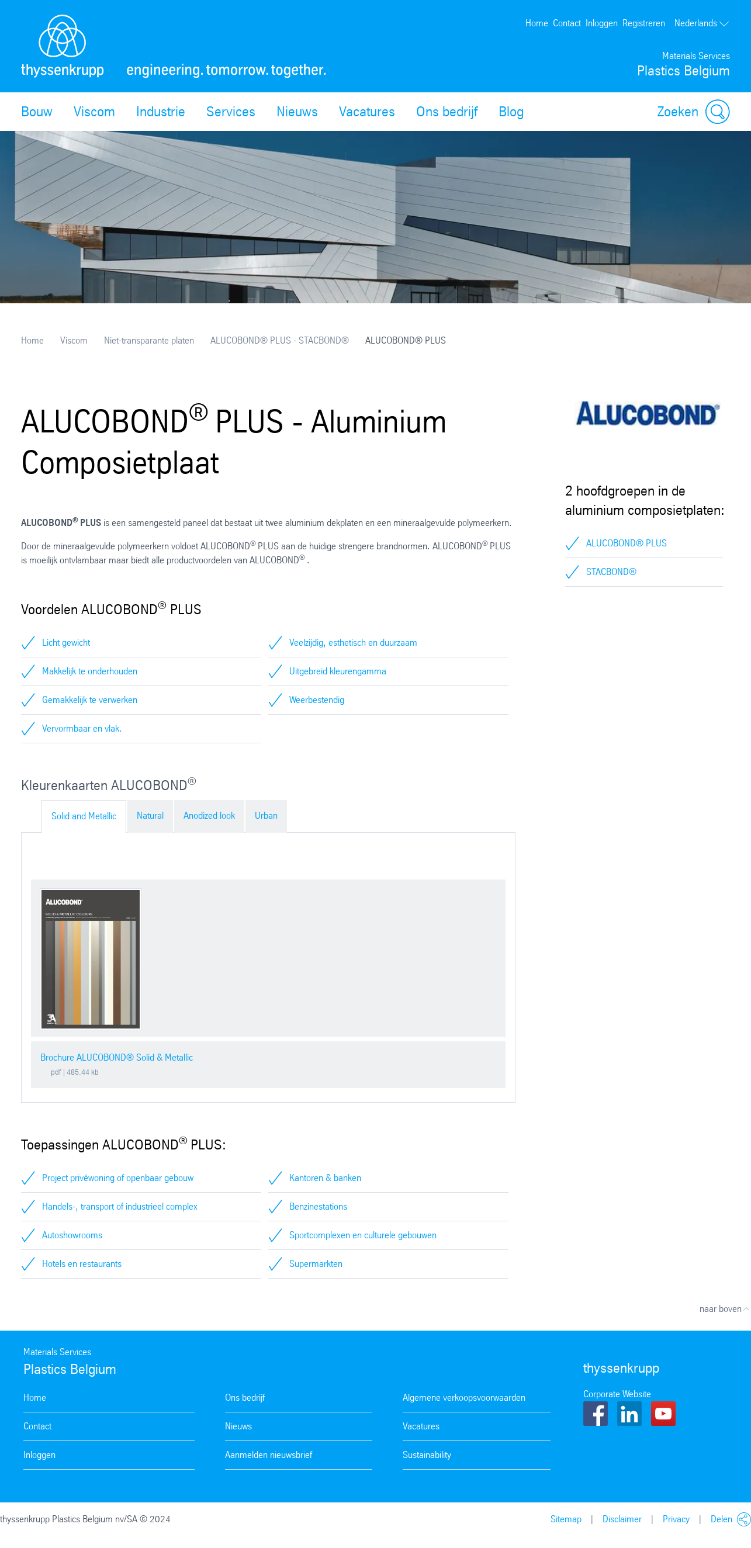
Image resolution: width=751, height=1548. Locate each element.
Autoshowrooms (72, 1235)
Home (536, 23)
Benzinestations (318, 1206)
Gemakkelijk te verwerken (89, 699)
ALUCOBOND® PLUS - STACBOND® (279, 340)
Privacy (676, 1519)
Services (230, 111)
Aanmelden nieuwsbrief (268, 1454)
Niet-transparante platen (149, 340)
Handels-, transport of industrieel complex (120, 1206)
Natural (150, 815)
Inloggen (602, 23)
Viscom (94, 111)
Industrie (160, 111)
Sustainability (427, 1454)
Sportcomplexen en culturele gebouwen (363, 1235)
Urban (266, 815)
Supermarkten (315, 1263)
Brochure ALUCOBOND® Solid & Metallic (116, 1057)
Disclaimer (622, 1519)
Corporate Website (617, 1394)
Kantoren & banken (325, 1177)
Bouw (37, 111)
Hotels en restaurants (82, 1263)
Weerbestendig (316, 699)
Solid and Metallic (83, 816)
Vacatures (367, 111)
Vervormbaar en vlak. (82, 728)
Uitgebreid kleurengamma (337, 671)
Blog (511, 111)
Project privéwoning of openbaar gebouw (117, 1177)
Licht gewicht (66, 642)
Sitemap (566, 1519)
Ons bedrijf (446, 111)
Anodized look (209, 815)
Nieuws (297, 111)
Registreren (643, 23)
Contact (567, 23)
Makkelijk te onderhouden (89, 671)
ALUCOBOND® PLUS (626, 543)
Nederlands (702, 23)
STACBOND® (611, 571)
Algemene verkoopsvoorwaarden (464, 1397)
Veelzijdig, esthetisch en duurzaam (353, 642)
